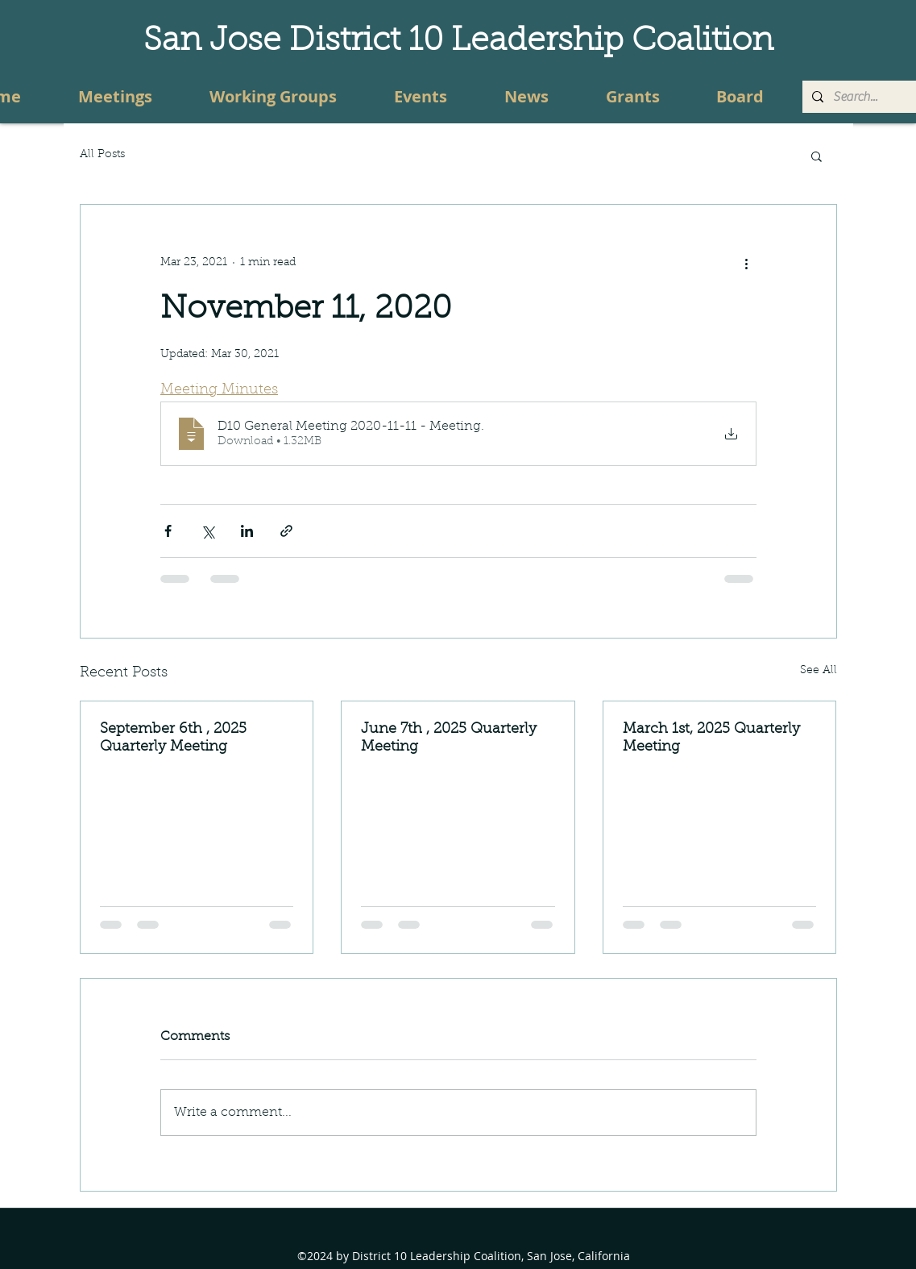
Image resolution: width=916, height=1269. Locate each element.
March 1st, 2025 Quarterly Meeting (711, 738)
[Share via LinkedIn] (247, 531)
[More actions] (746, 263)
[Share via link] (286, 531)
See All (818, 670)
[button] (816, 155)
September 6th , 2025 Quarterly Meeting (173, 738)
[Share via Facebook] (168, 531)
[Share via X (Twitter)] (207, 531)
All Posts (102, 154)
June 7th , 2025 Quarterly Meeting (449, 738)
